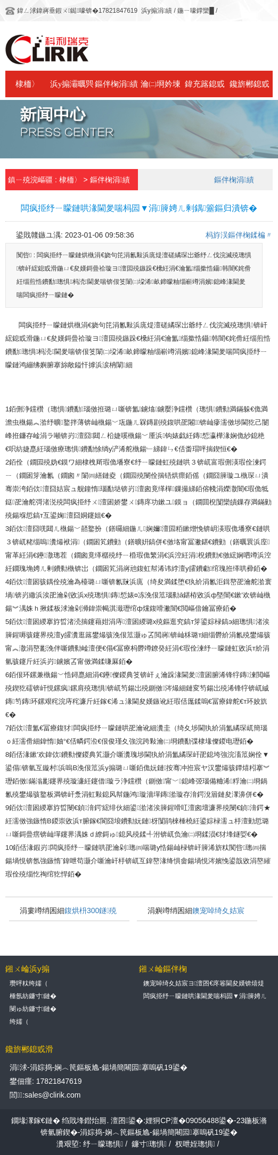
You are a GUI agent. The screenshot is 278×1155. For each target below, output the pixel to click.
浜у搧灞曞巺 (72, 84)
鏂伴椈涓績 (116, 84)
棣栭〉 (27, 84)
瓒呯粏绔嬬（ (29, 983)
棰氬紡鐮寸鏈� (33, 996)
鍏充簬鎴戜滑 (205, 88)
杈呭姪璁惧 (195, 1144)
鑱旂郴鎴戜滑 (249, 88)
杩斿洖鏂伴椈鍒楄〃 (239, 235)
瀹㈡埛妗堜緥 (161, 88)
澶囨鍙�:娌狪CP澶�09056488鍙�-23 (177, 1120)
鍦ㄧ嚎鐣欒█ (195, 10)
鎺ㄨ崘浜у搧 (27, 968)
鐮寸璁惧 (149, 1144)
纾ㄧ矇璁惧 (103, 1144)
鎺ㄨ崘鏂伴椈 (163, 968)
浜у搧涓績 (156, 10)
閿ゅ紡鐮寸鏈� (33, 1009)
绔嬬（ (19, 1021)
